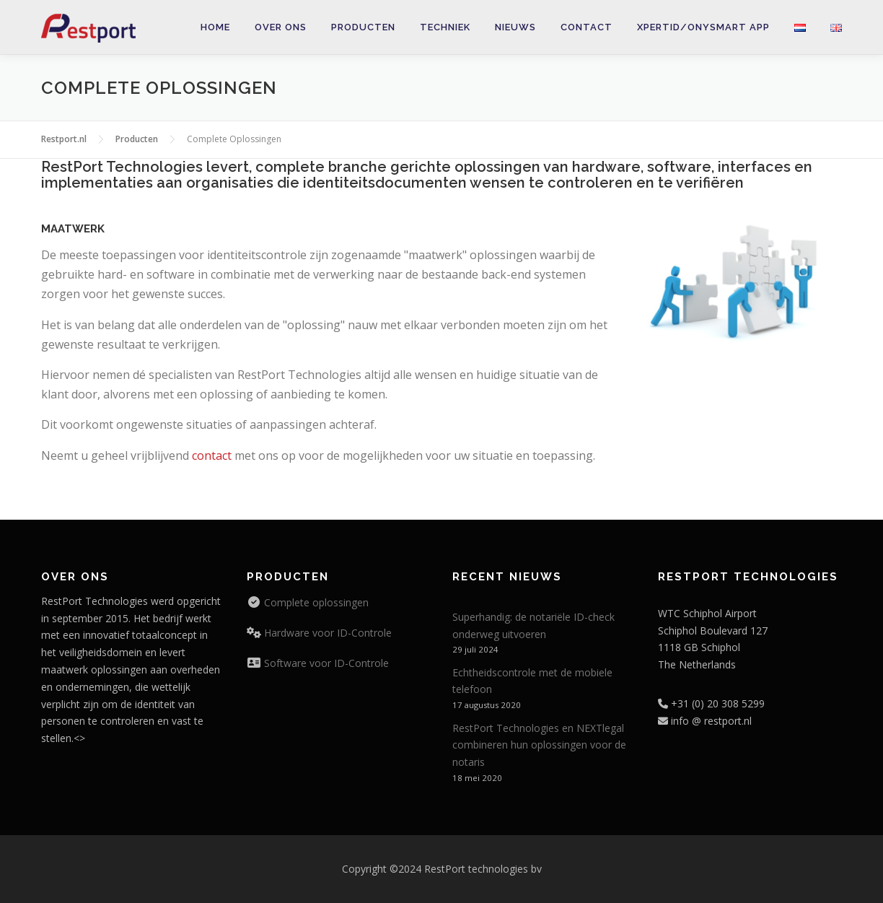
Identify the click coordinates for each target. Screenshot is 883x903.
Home (215, 27)
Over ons (281, 27)
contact (212, 455)
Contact (586, 27)
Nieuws (515, 27)
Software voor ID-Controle (325, 663)
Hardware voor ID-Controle (326, 633)
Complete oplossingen (315, 602)
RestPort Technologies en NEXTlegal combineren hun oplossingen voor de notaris (539, 745)
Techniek (445, 27)
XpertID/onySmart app (703, 27)
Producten (363, 27)
